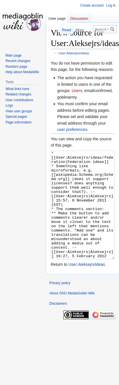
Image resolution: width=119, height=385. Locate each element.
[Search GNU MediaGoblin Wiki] (105, 29)
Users (77, 90)
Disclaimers (58, 325)
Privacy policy (59, 304)
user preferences (72, 129)
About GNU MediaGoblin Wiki (72, 315)
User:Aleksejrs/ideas (73, 53)
